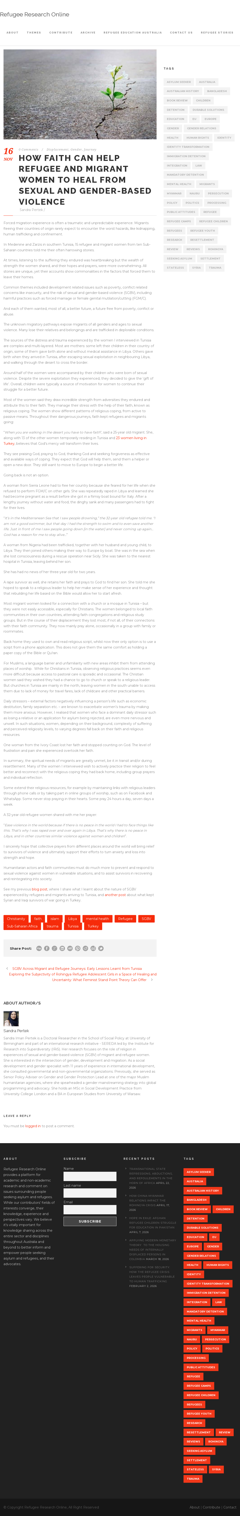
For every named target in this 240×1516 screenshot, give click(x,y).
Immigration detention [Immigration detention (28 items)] (186, 156)
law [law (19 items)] (198, 165)
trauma (52, 926)
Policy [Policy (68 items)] (172, 202)
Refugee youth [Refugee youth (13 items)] (202, 230)
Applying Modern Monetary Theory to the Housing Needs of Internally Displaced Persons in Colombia (152, 1250)
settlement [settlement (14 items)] (210, 258)
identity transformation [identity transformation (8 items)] (188, 146)
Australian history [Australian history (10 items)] (183, 91)
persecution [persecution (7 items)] (218, 193)
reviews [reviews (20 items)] (193, 249)
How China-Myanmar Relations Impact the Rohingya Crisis (147, 1200)
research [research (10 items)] (174, 239)
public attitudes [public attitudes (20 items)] (181, 212)
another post (115, 895)
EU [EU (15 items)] (194, 119)
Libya (72, 919)
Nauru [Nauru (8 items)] (195, 193)
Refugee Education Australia (133, 32)
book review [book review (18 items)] (177, 100)
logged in (33, 1126)
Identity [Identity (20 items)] (224, 137)
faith (37, 919)
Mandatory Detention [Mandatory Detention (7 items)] (185, 174)
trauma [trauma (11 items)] (215, 267)
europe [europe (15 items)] (211, 119)
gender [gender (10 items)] (173, 128)
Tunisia (73, 926)
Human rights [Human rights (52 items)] (198, 137)
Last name (72, 1185)
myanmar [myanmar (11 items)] (174, 193)
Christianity (16, 919)
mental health (97, 919)
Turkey (93, 926)
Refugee (125, 919)
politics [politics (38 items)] (192, 202)
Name (69, 1169)
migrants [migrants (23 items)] (207, 184)
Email (68, 1202)
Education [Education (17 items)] (175, 119)
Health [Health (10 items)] (172, 137)
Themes (34, 32)
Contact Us (181, 32)
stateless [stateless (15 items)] (175, 267)
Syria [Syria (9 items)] (196, 267)
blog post (39, 889)
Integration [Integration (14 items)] (177, 165)
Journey (90, 149)
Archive (88, 32)
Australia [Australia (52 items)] (207, 82)
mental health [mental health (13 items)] (179, 184)
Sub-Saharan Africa (22, 926)
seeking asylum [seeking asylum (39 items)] (179, 258)
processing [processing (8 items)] (216, 202)
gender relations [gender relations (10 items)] (201, 128)
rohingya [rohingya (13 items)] (215, 249)
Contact (229, 1507)
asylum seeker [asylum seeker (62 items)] (179, 82)
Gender (76, 149)
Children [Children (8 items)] (203, 100)
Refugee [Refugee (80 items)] (210, 212)
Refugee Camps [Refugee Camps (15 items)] (179, 221)
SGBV (146, 919)
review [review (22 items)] (172, 249)
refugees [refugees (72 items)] (174, 230)
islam (55, 919)
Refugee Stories (217, 32)
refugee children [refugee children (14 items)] (213, 221)
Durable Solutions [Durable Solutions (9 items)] (208, 109)
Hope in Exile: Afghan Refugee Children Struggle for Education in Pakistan (152, 1222)
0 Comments (28, 149)
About (13, 32)
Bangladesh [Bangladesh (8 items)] (217, 91)
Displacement (58, 149)
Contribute (61, 32)
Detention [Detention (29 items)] (175, 109)
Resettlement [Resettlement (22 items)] (202, 239)
